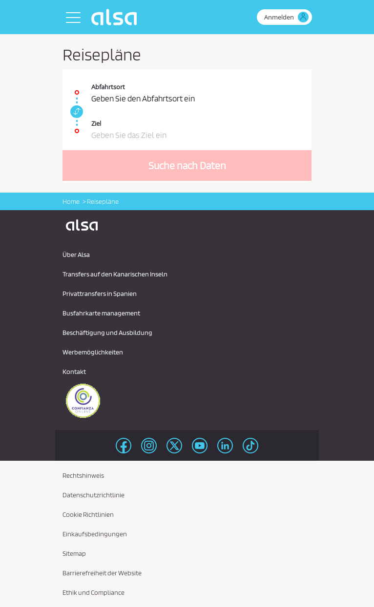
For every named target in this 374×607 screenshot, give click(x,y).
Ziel (96, 123)
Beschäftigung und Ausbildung (107, 332)
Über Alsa (76, 254)
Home (71, 201)
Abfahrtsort (108, 86)
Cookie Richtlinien (88, 514)
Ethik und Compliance (93, 592)
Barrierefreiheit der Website (102, 573)
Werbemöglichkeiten (92, 352)
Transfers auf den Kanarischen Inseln (114, 274)
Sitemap (74, 553)
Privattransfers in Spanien (99, 293)
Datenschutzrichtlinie (93, 495)
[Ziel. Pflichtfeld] (187, 126)
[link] (75, 111)
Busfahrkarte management (101, 313)
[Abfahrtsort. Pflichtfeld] (187, 87)
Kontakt (74, 371)
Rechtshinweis (83, 475)
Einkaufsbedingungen (94, 534)
